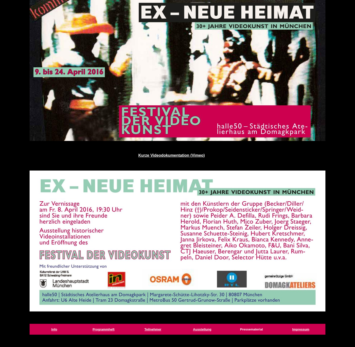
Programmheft (104, 329)
